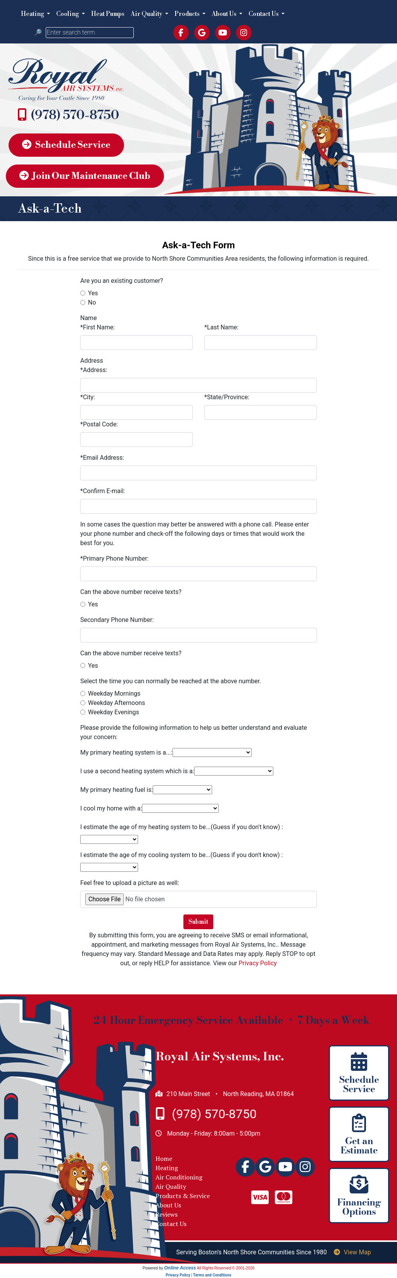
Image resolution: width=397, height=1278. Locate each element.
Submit (198, 922)
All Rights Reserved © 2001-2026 (226, 1268)
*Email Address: (102, 457)
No (92, 302)
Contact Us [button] (264, 14)
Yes (93, 293)
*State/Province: (226, 397)
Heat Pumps (107, 14)
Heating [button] (33, 14)
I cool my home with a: (111, 808)
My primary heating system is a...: (126, 752)
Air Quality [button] (147, 14)
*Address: (93, 370)
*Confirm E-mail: (102, 491)
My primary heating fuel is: (116, 789)
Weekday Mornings (114, 693)
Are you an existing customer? (121, 280)
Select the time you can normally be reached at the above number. (170, 681)
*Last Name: (221, 327)
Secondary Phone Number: (117, 619)
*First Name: (97, 327)
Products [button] (187, 14)
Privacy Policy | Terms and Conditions (198, 1275)
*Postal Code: (99, 424)
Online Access (180, 1268)
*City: (87, 397)
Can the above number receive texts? (130, 592)
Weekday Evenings (113, 712)
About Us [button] (225, 14)
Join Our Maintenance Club (84, 176)
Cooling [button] (68, 14)
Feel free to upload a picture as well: (129, 883)
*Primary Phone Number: (114, 558)
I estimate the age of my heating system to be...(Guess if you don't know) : (181, 827)
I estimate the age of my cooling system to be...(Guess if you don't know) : (181, 855)
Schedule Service (66, 145)
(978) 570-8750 (75, 115)
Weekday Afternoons (116, 703)
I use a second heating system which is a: (137, 771)
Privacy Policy (257, 963)
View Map (352, 1252)
